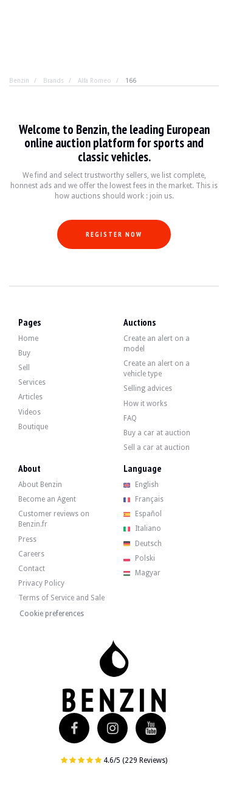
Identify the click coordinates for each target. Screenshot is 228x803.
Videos (29, 412)
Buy (24, 353)
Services (32, 382)
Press (27, 539)
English (141, 484)
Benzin (19, 80)
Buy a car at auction (156, 433)
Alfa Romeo (94, 80)
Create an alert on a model (156, 343)
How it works (145, 403)
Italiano (142, 528)
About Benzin (40, 484)
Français (143, 499)
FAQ (130, 418)
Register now (114, 234)
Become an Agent (47, 499)
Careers (31, 554)
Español (142, 514)
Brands (53, 80)
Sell (24, 367)
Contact (31, 568)
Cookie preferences (51, 613)
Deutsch (142, 543)
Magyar (142, 573)
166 (130, 80)
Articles (30, 397)
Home (28, 338)
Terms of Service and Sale (61, 598)
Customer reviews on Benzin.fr (53, 519)
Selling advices (147, 388)
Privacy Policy (41, 583)
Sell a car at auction (156, 447)
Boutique (33, 427)
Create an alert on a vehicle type (156, 368)
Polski (139, 558)
